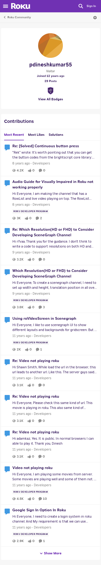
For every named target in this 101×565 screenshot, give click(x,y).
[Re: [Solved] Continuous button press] (54, 155)
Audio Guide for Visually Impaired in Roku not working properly (52, 184)
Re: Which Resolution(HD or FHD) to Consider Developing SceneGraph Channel (53, 232)
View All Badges (50, 99)
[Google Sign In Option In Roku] (54, 519)
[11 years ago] (21, 335)
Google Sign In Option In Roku (39, 510)
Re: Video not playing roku (35, 361)
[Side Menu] (5, 6)
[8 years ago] (21, 163)
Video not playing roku (32, 468)
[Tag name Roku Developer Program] (30, 211)
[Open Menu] (95, 18)
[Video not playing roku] (54, 477)
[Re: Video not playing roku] (54, 370)
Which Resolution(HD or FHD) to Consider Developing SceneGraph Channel (49, 273)
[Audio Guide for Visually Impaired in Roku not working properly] (54, 196)
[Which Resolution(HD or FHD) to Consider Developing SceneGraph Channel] (54, 285)
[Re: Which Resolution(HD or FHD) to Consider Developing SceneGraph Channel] (54, 244)
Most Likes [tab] (36, 134)
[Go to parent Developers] (40, 163)
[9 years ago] (21, 252)
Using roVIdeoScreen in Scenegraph (44, 319)
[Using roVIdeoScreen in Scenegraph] (54, 327)
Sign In (91, 6)
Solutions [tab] (56, 134)
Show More (50, 553)
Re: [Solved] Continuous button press (45, 146)
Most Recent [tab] (14, 134)
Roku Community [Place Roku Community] (17, 17)
